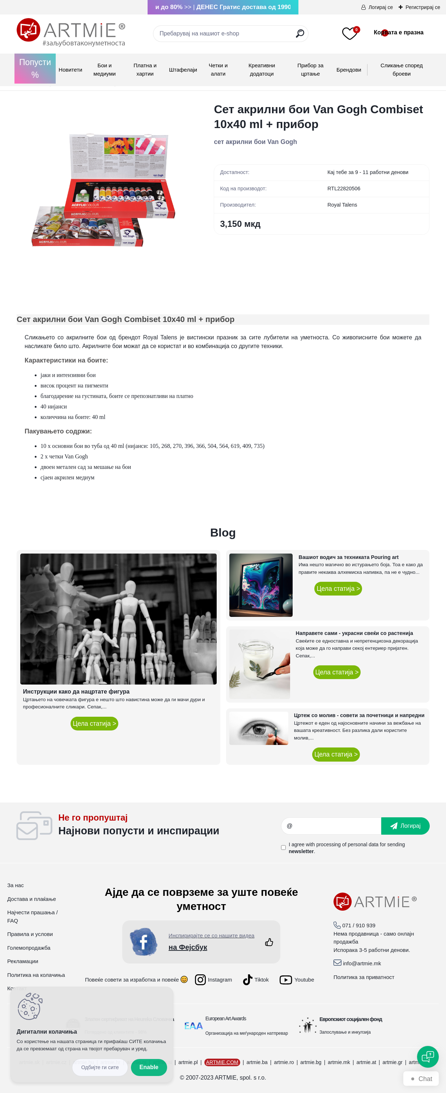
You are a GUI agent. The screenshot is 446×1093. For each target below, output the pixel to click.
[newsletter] (405, 826)
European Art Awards (225, 1018)
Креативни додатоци (262, 69)
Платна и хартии (145, 69)
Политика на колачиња (36, 975)
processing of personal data (347, 844)
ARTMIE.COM (222, 1062)
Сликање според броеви (402, 69)
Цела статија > (94, 723)
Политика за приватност (364, 977)
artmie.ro (284, 1062)
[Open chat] (428, 1057)
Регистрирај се (422, 7)
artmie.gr (392, 1062)
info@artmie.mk (362, 963)
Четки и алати (218, 69)
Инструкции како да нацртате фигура (76, 692)
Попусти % (35, 69)
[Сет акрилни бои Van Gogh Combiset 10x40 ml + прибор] (104, 189)
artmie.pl (188, 1062)
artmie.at (366, 1062)
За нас (15, 885)
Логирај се (381, 7)
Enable (149, 1067)
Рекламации (22, 961)
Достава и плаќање (31, 899)
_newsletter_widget (169, 826)
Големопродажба (28, 948)
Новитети (70, 70)
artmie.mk (339, 1062)
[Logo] (71, 32)
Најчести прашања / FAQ (32, 916)
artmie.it (418, 1062)
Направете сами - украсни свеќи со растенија (354, 633)
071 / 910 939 (358, 925)
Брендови (348, 70)
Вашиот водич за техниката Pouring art (348, 557)
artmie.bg (310, 1062)
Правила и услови (30, 934)
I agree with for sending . (347, 848)
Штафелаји (183, 70)
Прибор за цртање (310, 69)
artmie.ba (256, 1062)
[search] (300, 36)
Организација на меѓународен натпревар (246, 1033)
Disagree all (100, 1067)
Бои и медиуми (104, 69)
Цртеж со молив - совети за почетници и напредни (359, 715)
